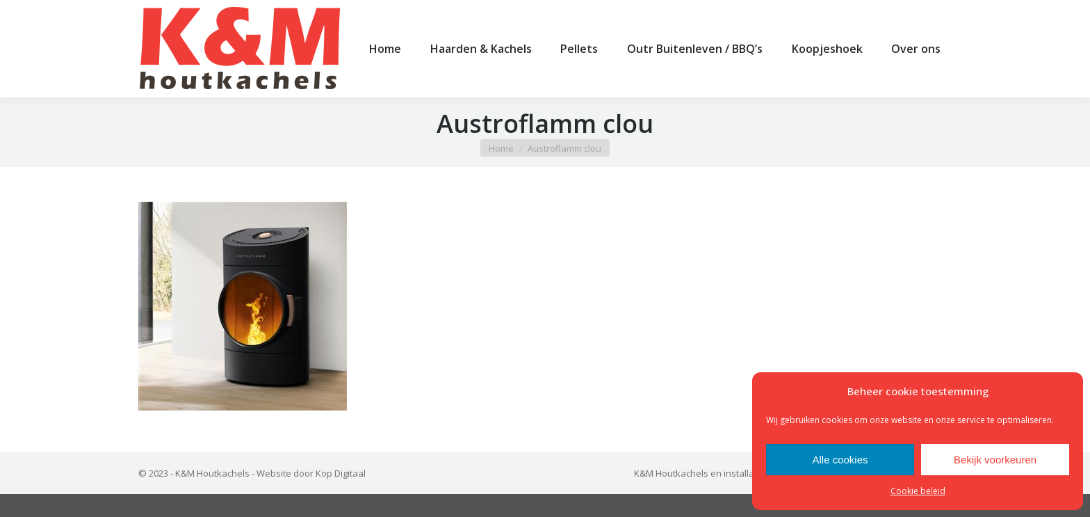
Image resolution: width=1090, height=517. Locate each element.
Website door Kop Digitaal (311, 496)
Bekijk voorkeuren (995, 460)
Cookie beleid (917, 491)
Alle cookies (840, 460)
